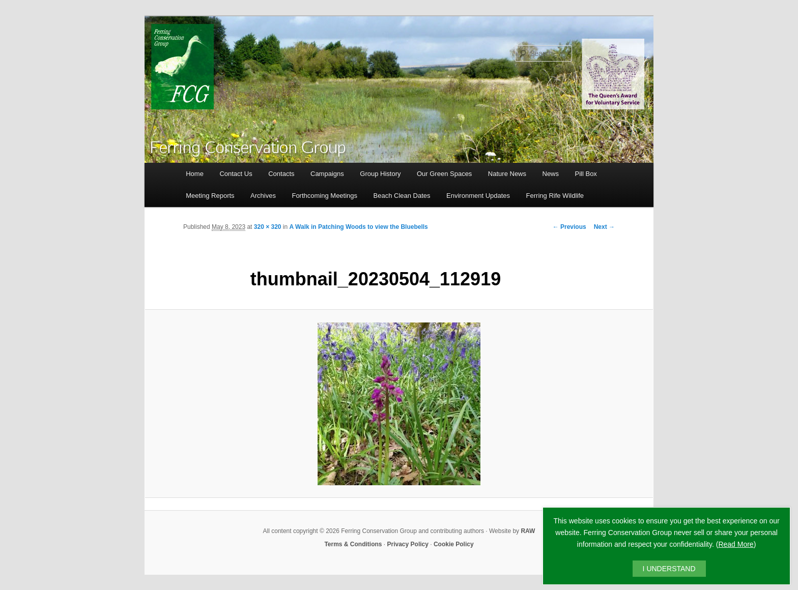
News (551, 174)
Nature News (507, 174)
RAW (528, 531)
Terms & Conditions (353, 544)
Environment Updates (478, 195)
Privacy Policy (408, 544)
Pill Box (586, 174)
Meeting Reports (210, 195)
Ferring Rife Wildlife (555, 195)
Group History (380, 174)
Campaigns (327, 174)
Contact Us (235, 174)
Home (195, 174)
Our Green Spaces (444, 174)
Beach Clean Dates (402, 195)
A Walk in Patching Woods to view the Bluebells (359, 226)
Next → (604, 226)
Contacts (281, 174)
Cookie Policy (454, 544)
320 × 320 (267, 226)
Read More (735, 544)
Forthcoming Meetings (324, 195)
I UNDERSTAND (669, 569)
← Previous (569, 226)
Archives (263, 195)
